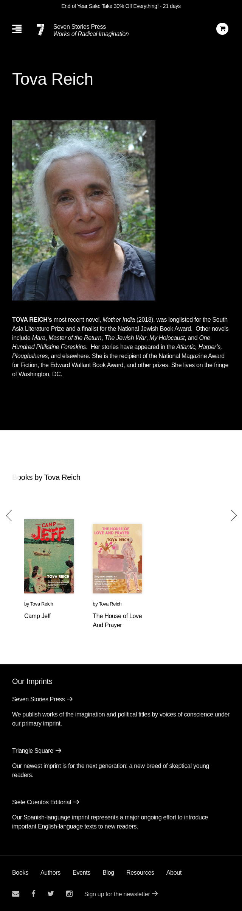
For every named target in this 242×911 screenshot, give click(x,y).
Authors (50, 872)
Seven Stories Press (79, 26)
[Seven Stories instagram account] (69, 893)
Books (20, 872)
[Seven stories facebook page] (33, 893)
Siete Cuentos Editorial (41, 802)
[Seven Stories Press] (40, 30)
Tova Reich (41, 604)
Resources (140, 872)
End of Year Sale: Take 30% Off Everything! (109, 6)
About (174, 872)
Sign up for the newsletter (117, 894)
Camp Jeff (37, 616)
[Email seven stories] (15, 893)
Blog (108, 872)
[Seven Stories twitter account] (50, 893)
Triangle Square (32, 750)
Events (81, 872)
